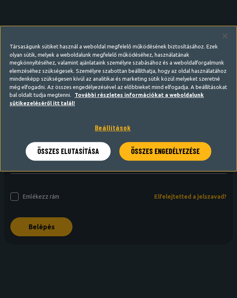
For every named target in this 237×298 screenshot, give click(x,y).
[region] (118, 98)
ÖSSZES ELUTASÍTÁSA (68, 151)
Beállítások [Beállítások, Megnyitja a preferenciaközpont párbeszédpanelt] (113, 127)
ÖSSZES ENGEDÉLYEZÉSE (165, 151)
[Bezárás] (225, 36)
